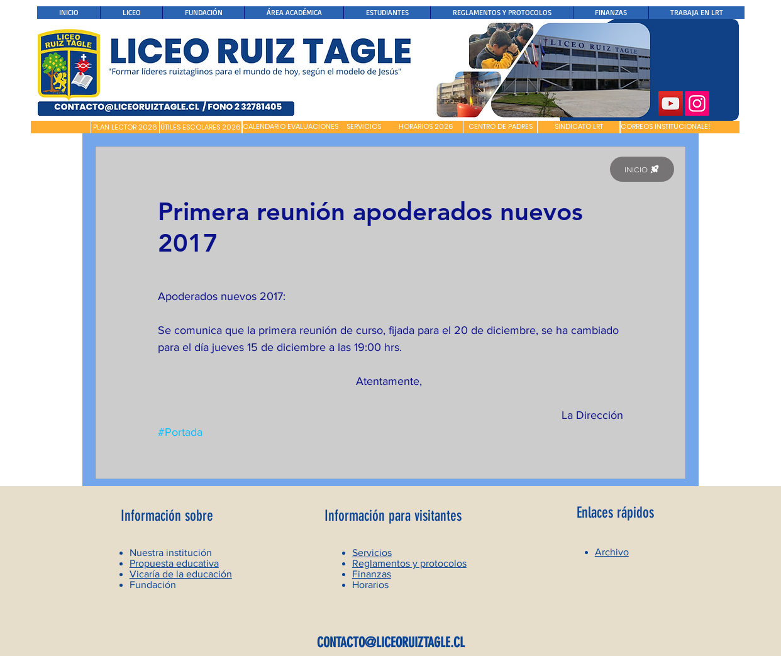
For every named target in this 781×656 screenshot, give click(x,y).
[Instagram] (697, 103)
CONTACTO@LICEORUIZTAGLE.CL (391, 642)
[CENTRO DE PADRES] (500, 127)
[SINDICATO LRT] (578, 127)
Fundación (153, 584)
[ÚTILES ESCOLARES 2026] (200, 127)
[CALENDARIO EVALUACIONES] (290, 127)
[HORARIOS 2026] (426, 127)
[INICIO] (642, 169)
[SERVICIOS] (363, 127)
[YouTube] (670, 103)
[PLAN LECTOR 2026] (125, 127)
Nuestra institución (171, 552)
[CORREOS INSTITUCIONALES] (666, 127)
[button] (61, 127)
